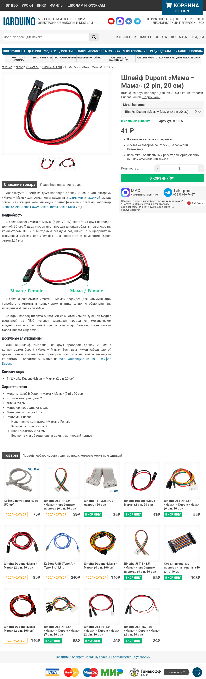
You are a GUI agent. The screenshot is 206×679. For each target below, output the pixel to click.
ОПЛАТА (161, 37)
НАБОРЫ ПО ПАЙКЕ (89, 57)
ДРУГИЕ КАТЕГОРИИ (188, 57)
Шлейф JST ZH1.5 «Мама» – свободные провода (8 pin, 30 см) (140, 567)
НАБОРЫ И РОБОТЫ (89, 51)
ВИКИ (41, 5)
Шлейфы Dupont (52, 67)
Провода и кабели (27, 67)
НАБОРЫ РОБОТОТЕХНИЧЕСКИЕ (155, 57)
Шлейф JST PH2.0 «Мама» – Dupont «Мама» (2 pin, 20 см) (102, 630)
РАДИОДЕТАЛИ (160, 51)
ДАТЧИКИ (34, 51)
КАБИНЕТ (123, 37)
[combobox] (192, 112)
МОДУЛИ (50, 51)
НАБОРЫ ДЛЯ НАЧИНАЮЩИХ (118, 59)
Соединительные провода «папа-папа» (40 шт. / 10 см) (182, 567)
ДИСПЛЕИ (66, 51)
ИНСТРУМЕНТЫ (42, 57)
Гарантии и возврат (70, 657)
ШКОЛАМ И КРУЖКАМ (86, 5)
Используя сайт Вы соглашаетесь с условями (117, 657)
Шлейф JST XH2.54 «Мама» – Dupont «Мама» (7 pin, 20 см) (62, 630)
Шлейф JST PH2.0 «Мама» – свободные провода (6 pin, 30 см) (60, 504)
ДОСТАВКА (179, 37)
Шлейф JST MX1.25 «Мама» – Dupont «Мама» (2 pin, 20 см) (142, 630)
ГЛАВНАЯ (7, 67)
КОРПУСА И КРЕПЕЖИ (19, 59)
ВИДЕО (12, 5)
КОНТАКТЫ (142, 37)
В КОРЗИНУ (93, 514)
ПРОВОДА (196, 51)
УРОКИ (27, 5)
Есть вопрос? (176, 672)
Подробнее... (151, 97)
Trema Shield (11, 207)
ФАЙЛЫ (57, 5)
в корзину (163, 178)
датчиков (76, 197)
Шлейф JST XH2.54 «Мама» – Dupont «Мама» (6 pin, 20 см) (182, 504)
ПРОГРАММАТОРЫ (64, 57)
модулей (93, 197)
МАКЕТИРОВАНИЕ (135, 51)
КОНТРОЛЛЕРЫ (14, 51)
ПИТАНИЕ (180, 51)
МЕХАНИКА (112, 51)
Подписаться (15, 514)
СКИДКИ (197, 37)
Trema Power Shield (34, 207)
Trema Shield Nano (62, 207)
